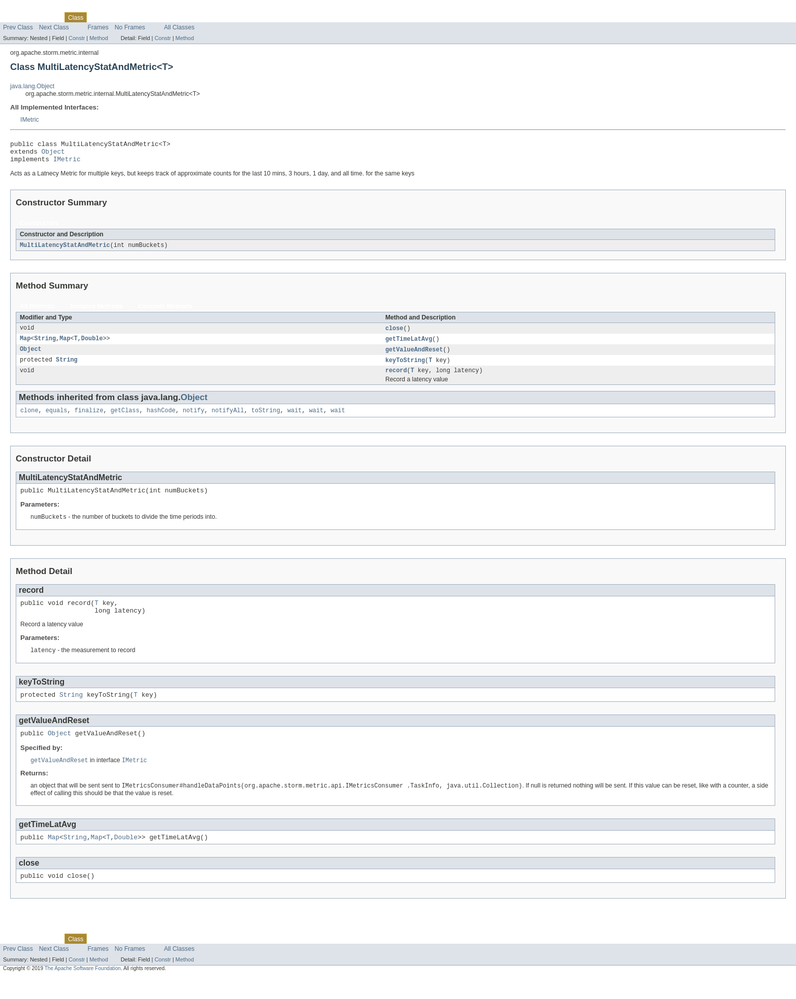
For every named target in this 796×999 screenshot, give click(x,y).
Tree (116, 17)
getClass (125, 419)
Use (98, 17)
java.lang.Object (32, 86)
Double (92, 345)
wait (294, 419)
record (396, 378)
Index (173, 17)
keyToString (405, 367)
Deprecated (144, 17)
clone (29, 419)
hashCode (161, 419)
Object (53, 154)
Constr (77, 38)
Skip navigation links (28, 8)
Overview (16, 17)
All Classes (179, 27)
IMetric (29, 119)
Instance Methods (97, 311)
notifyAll (228, 419)
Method (98, 38)
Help (193, 17)
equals (57, 419)
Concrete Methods (165, 311)
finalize (89, 419)
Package (47, 17)
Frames (98, 27)
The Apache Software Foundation (83, 990)
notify (194, 419)
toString (265, 419)
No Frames (130, 27)
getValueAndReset (414, 356)
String (45, 345)
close (394, 334)
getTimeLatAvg (408, 345)
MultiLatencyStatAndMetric (65, 250)
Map (25, 345)
